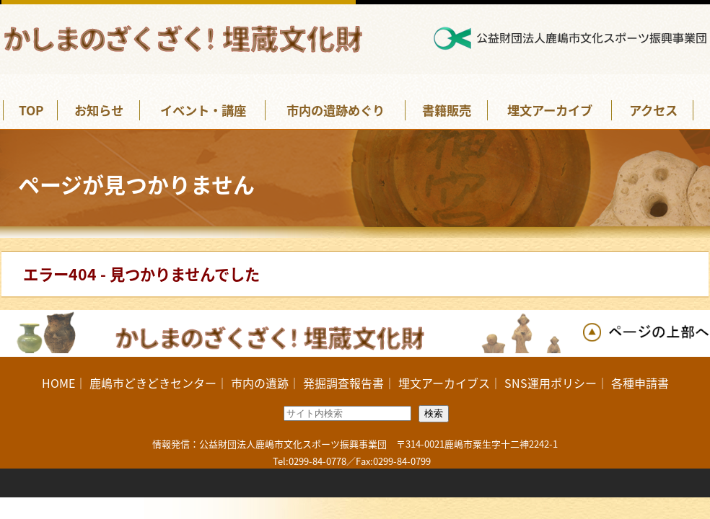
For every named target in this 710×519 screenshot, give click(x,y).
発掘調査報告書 (343, 382)
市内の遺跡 (260, 382)
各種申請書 (640, 382)
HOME (58, 382)
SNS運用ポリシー (550, 382)
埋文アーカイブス (444, 382)
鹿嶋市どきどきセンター (152, 382)
